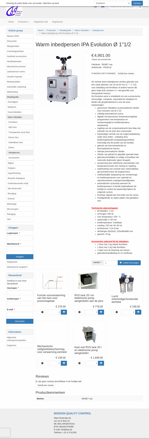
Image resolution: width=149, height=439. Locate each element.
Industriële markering (16, 87)
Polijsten (11, 168)
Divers (11, 147)
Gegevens (11, 345)
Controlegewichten (15, 51)
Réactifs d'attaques (16, 178)
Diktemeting (12, 92)
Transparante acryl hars (19, 132)
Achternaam (13, 299)
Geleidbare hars (15, 142)
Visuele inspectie (14, 76)
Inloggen (20, 257)
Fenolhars (12, 122)
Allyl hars (12, 127)
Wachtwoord (13, 244)
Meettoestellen (13, 82)
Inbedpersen (14, 152)
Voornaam (12, 288)
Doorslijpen (13, 102)
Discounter (12, 41)
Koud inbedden (14, 112)
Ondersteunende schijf (18, 183)
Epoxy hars (13, 137)
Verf (9, 219)
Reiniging (12, 193)
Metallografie (13, 97)
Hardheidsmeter (14, 61)
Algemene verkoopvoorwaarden (16, 338)
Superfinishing (14, 173)
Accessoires (13, 157)
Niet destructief (14, 188)
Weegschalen (13, 46)
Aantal (96, 262)
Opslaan (137, 3)
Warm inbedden (15, 117)
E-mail (10, 309)
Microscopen (12, 209)
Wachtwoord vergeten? (17, 267)
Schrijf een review (126, 73)
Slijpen (11, 163)
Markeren (12, 107)
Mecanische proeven (16, 66)
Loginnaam (12, 233)
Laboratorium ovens (16, 71)
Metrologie (11, 204)
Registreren (12, 262)
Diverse (11, 198)
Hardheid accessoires (17, 56)
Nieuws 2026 (13, 36)
